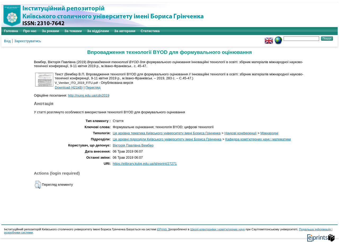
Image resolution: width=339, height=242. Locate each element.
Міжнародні (269, 133)
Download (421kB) (69, 87)
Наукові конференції (240, 133)
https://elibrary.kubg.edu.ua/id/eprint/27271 (145, 164)
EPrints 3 (163, 229)
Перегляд (93, 87)
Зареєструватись (27, 41)
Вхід (7, 41)
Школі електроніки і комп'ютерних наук (217, 229)
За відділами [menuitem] (98, 31)
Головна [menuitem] (11, 31)
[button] (38, 185)
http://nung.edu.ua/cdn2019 (88, 95)
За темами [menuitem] (73, 31)
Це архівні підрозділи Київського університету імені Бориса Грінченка (167, 139)
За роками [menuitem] (50, 31)
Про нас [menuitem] (30, 31)
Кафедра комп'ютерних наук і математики (258, 139)
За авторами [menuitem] (124, 31)
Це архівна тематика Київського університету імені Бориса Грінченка (167, 133)
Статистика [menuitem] (150, 31)
